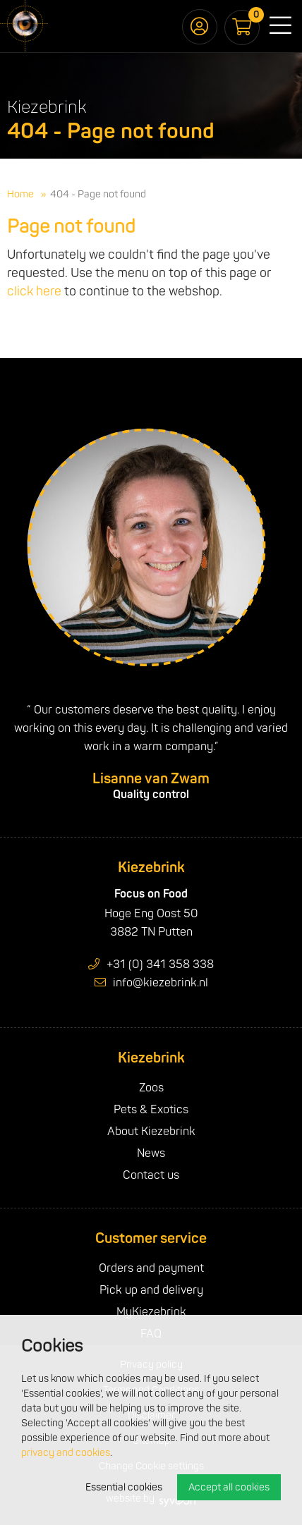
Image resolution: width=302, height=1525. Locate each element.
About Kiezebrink (151, 1132)
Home (20, 194)
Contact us (151, 1175)
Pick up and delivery (151, 1290)
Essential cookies (123, 1487)
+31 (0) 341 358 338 (151, 964)
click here (34, 291)
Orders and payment (151, 1268)
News (151, 1153)
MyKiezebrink (151, 1312)
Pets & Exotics (151, 1110)
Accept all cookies (229, 1487)
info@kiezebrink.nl (151, 983)
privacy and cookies (65, 1453)
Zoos (151, 1088)
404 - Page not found (98, 194)
